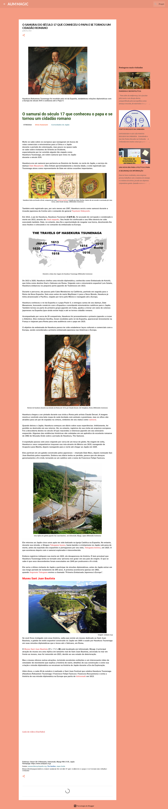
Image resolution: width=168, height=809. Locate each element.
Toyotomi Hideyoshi (81, 211)
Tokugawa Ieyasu (57, 545)
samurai (92, 420)
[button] (23, 35)
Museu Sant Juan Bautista (36, 649)
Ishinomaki (81, 676)
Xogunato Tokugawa (39, 572)
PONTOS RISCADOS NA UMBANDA (131, 129)
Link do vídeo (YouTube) (33, 732)
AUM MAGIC (18, 4)
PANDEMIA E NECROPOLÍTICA (130, 91)
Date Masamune (36, 166)
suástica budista (62, 200)
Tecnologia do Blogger (84, 806)
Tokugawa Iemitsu (93, 548)
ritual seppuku (52, 219)
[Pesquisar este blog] (153, 4)
